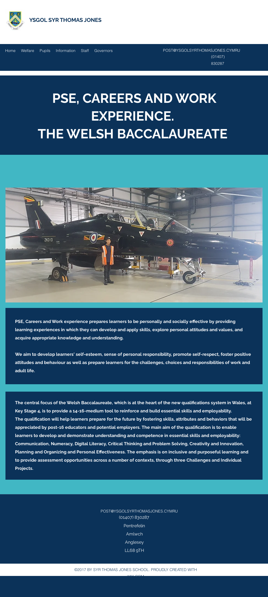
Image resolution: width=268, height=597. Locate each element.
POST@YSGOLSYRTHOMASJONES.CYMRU (201, 50)
